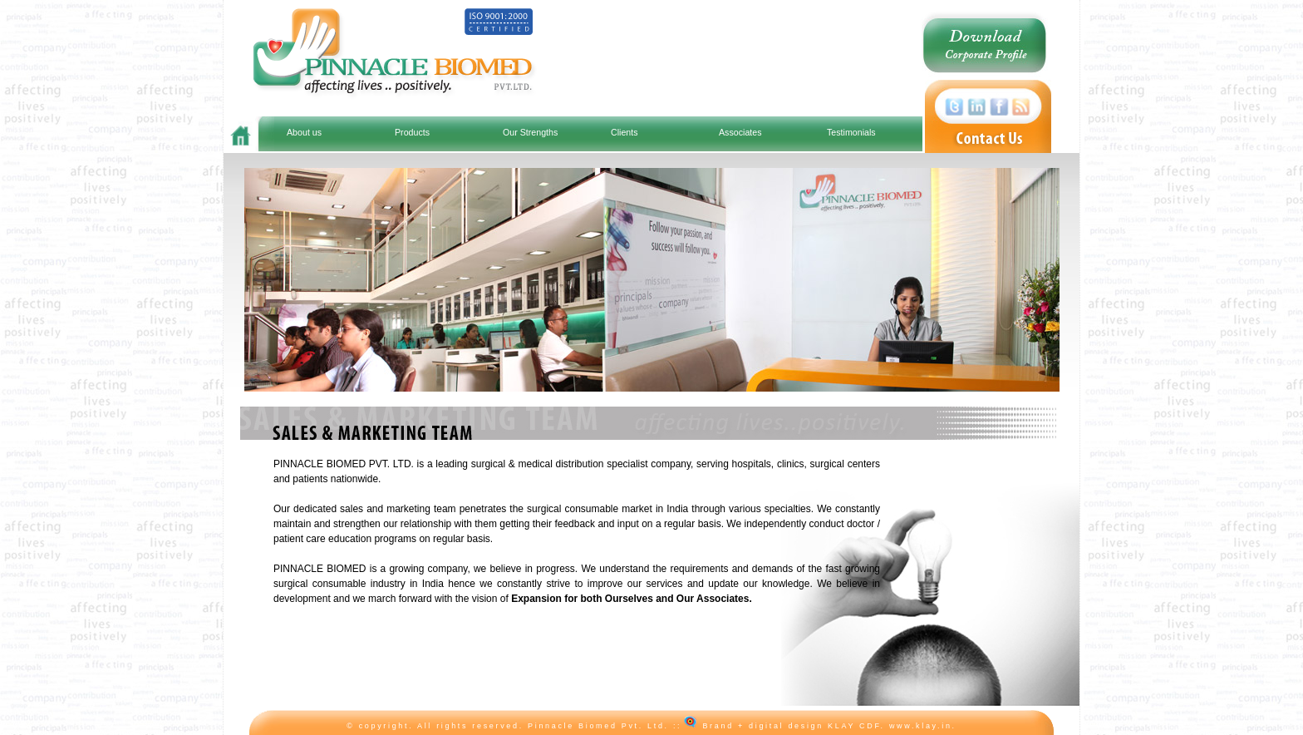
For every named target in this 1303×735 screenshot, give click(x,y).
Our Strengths (530, 132)
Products (412, 132)
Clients (624, 132)
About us (304, 132)
